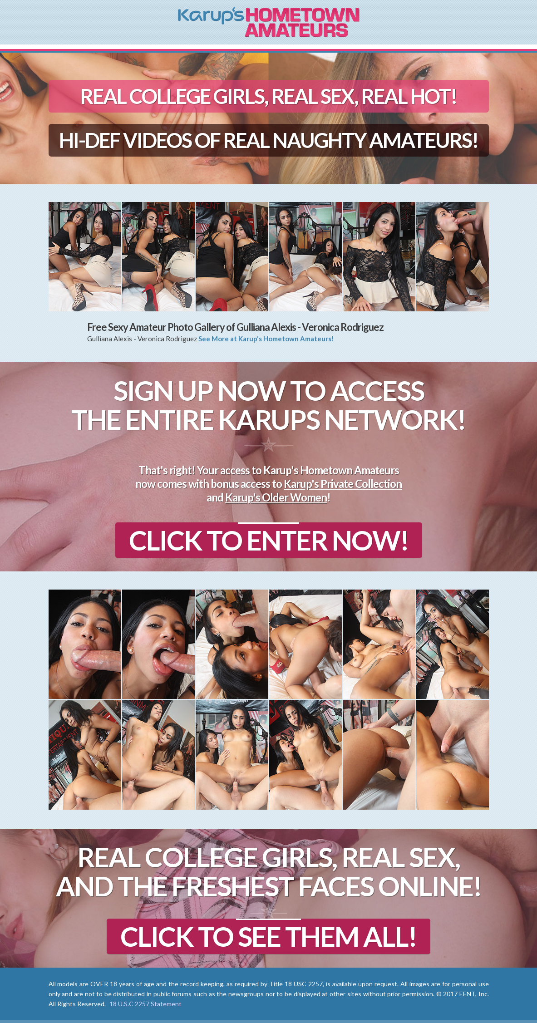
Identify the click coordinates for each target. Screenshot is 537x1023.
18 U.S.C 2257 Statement (145, 1004)
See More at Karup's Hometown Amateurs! (266, 338)
